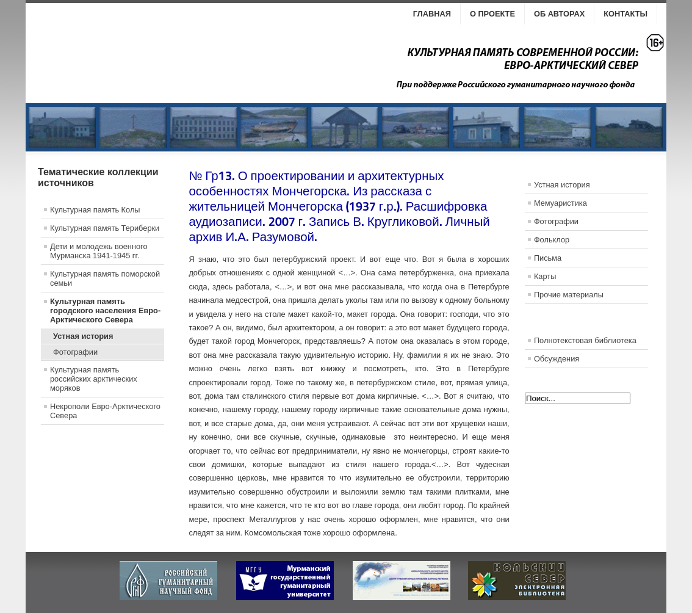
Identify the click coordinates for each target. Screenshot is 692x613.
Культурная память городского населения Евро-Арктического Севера (105, 310)
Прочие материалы (569, 294)
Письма (547, 258)
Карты (545, 276)
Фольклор (551, 239)
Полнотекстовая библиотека (585, 340)
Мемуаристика (560, 203)
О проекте (492, 13)
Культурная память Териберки (104, 228)
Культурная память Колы (95, 209)
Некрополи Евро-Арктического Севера (105, 411)
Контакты (625, 13)
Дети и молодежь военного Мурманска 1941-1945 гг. (99, 251)
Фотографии (75, 352)
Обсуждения (556, 358)
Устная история (83, 336)
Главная (432, 13)
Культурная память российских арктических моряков (93, 379)
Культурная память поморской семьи (105, 278)
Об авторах (559, 13)
